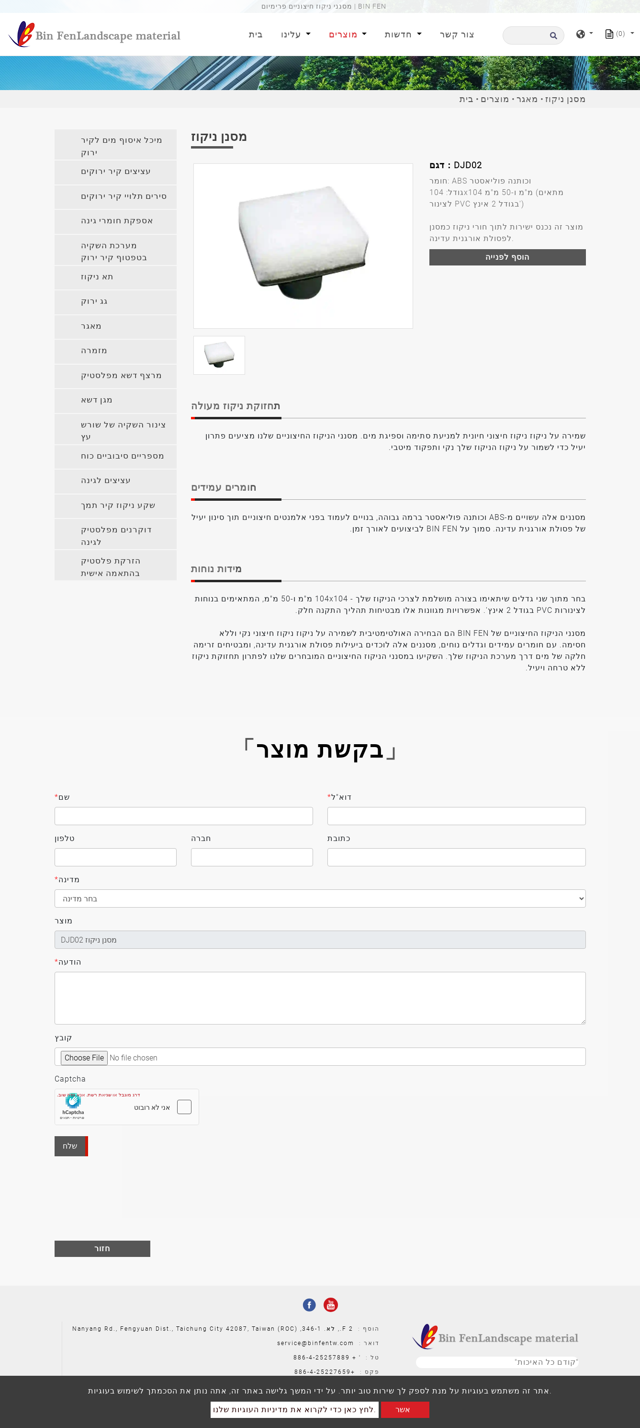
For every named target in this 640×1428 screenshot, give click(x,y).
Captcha (70, 1078)
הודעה (68, 962)
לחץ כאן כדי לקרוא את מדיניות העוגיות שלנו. (294, 1409)
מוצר (64, 920)
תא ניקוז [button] (97, 276)
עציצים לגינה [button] (106, 480)
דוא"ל (339, 797)
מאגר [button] (91, 326)
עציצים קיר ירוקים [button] (116, 171)
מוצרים (495, 99)
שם (62, 797)
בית (258, 33)
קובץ (63, 1037)
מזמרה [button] (94, 350)
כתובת (338, 838)
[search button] (552, 38)
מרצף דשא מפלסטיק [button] (121, 375)
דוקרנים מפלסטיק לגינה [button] (116, 536)
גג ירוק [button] (94, 301)
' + (356, 1357)
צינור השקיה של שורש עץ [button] (123, 431)
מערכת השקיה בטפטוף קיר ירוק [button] (114, 252)
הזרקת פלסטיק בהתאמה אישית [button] (111, 567)
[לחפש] (533, 35)
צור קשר (457, 34)
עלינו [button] (292, 34)
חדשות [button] (400, 34)
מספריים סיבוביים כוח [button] (123, 456)
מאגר (527, 99)
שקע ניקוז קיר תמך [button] (118, 505)
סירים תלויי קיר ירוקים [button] (124, 196)
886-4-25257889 (321, 1357)
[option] (303, 246)
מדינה (67, 880)
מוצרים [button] (344, 34)
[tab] (116, 144)
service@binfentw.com (315, 1343)
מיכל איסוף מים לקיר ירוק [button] (122, 146)
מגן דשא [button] (97, 399)
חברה (201, 838)
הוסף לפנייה (507, 257)
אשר (402, 1409)
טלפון (65, 838)
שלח (70, 1146)
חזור (102, 1248)
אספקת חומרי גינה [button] (117, 220)
